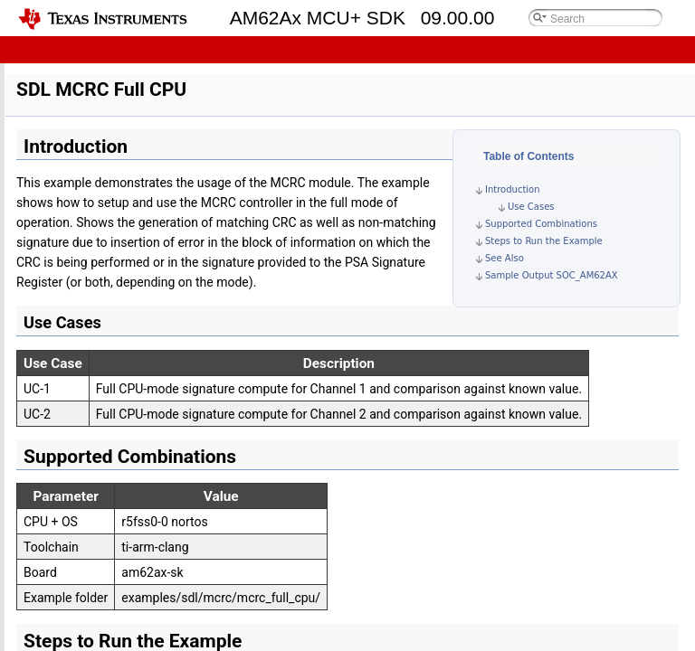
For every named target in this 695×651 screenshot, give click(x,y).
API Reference (68, 639)
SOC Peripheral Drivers (89, 142)
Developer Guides (76, 63)
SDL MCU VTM (98, 441)
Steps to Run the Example (544, 241)
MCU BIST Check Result (107, 341)
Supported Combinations (541, 224)
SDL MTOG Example (112, 560)
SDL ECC (83, 540)
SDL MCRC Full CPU (112, 401)
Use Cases (531, 207)
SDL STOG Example (110, 520)
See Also (504, 258)
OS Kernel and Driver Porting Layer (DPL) (151, 262)
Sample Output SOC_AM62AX (551, 275)
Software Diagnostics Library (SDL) (122, 162)
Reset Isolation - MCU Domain (123, 321)
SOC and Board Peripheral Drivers (132, 281)
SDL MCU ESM (98, 421)
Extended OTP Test (95, 361)
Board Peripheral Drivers (94, 102)
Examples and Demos (87, 182)
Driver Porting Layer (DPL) (99, 122)
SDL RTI (80, 480)
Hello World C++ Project (107, 242)
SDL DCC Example (107, 460)
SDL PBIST (88, 580)
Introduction (512, 189)
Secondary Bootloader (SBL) (119, 301)
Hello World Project (95, 222)
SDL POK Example (107, 500)
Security (66, 600)
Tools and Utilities (77, 620)
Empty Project (82, 202)
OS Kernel (56, 83)
